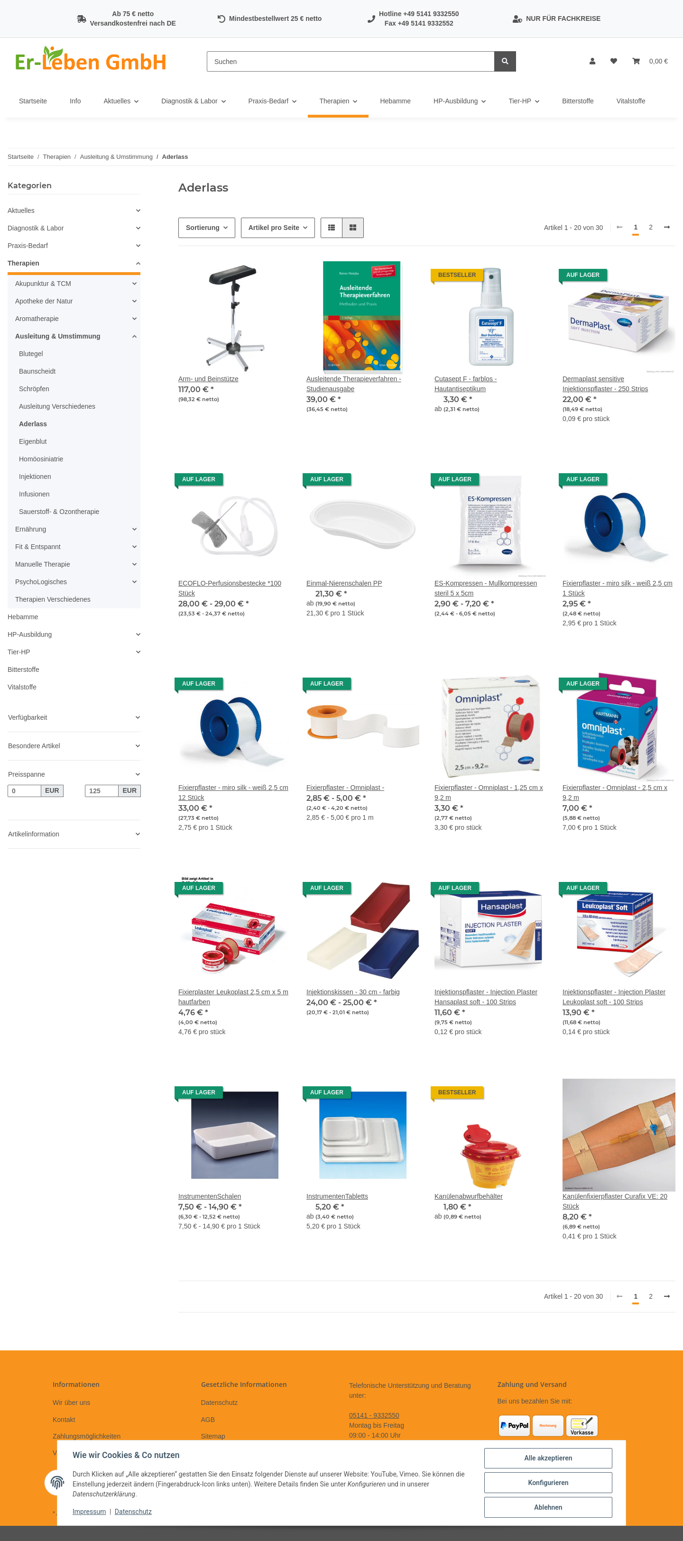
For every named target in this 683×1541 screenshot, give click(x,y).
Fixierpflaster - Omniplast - (345, 787)
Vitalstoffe (22, 687)
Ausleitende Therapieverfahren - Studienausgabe (353, 384)
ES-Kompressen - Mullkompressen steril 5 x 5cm (485, 588)
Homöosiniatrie (41, 459)
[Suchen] (351, 61)
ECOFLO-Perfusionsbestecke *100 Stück (229, 588)
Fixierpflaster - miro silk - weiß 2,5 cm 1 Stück (618, 588)
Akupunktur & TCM (43, 283)
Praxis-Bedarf (28, 245)
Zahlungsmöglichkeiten (86, 1436)
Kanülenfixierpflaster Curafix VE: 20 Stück (615, 1201)
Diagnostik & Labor (36, 228)
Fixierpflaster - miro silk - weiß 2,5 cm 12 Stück (233, 792)
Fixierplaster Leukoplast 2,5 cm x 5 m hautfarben (233, 997)
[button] (592, 61)
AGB (208, 1419)
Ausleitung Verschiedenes (57, 406)
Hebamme (23, 617)
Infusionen (34, 494)
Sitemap (213, 1436)
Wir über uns (71, 1402)
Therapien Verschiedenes (53, 599)
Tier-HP (19, 652)
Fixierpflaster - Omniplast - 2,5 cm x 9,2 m (615, 792)
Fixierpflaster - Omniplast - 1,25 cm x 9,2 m (488, 792)
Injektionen (35, 476)
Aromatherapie (37, 318)
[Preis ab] (24, 791)
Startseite (33, 101)
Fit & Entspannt (38, 546)
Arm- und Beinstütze (208, 379)
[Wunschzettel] (614, 61)
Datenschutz (219, 1402)
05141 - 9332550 (374, 1415)
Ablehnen (548, 1507)
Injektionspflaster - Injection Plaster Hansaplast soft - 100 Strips (485, 997)
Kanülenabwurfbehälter (468, 1196)
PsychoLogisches (41, 582)
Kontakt (64, 1419)
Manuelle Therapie (42, 564)
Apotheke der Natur (44, 301)
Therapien (23, 263)
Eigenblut (32, 441)
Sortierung (203, 227)
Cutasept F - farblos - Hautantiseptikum (465, 384)
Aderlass (33, 424)
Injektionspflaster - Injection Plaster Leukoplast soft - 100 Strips (614, 997)
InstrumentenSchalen (209, 1196)
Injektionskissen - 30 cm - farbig (353, 992)
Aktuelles (21, 210)
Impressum (89, 1511)
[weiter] (666, 228)
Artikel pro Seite (274, 227)
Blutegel (31, 354)
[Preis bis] (102, 791)
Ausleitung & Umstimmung (58, 336)
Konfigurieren (548, 1482)
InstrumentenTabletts (337, 1196)
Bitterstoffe (23, 669)
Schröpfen (34, 389)
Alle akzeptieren (548, 1458)
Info (75, 101)
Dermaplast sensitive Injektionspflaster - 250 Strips (605, 384)
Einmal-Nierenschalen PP (344, 583)
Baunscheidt (37, 371)
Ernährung (30, 529)
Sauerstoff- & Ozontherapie (59, 511)
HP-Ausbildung (30, 634)
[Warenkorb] (650, 61)
